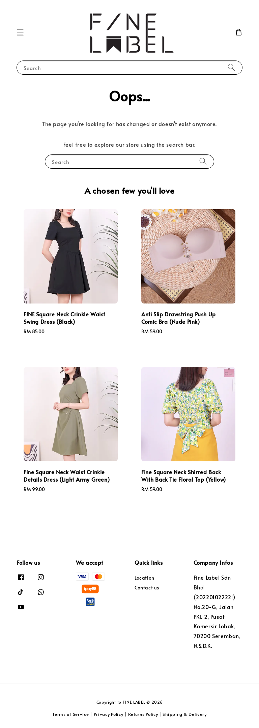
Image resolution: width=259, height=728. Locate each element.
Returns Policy (143, 714)
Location (144, 578)
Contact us (147, 587)
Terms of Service (70, 714)
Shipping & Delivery (184, 714)
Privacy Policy (108, 714)
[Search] (231, 67)
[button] (20, 32)
